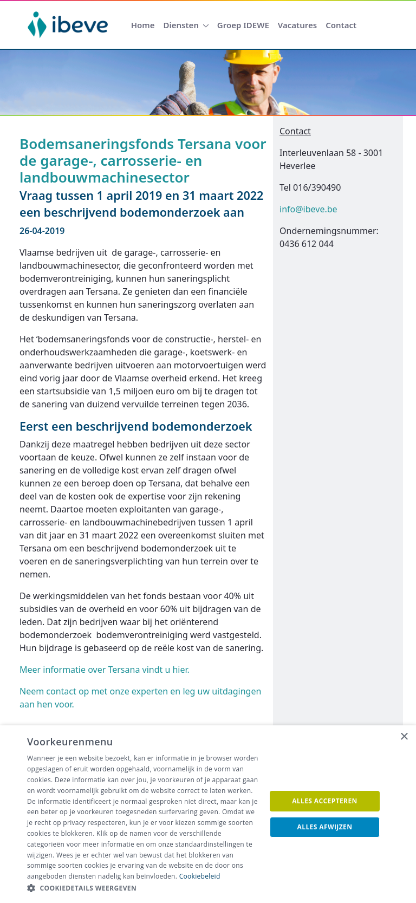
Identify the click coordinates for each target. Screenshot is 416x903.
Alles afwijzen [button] (325, 826)
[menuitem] (143, 25)
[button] (143, 888)
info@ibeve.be (308, 209)
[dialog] (208, 814)
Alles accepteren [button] (325, 800)
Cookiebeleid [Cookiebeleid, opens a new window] (199, 876)
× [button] (404, 737)
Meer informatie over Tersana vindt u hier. (105, 669)
